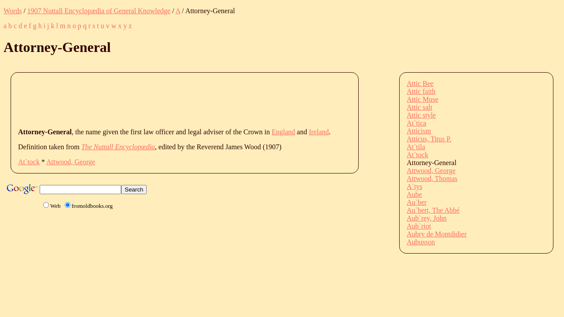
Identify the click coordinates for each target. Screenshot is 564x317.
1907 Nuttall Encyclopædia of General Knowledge (99, 11)
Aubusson (421, 242)
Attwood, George (70, 162)
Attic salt (419, 107)
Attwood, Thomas (432, 178)
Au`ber (417, 202)
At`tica (416, 123)
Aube (414, 194)
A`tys (415, 186)
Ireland (319, 132)
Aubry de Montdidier (437, 234)
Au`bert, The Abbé (433, 210)
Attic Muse (422, 99)
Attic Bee (420, 83)
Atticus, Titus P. (429, 139)
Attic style (421, 115)
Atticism (419, 131)
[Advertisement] (178, 99)
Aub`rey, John (427, 218)
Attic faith (421, 91)
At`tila (416, 147)
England (283, 132)
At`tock (29, 162)
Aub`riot (419, 226)
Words (13, 11)
